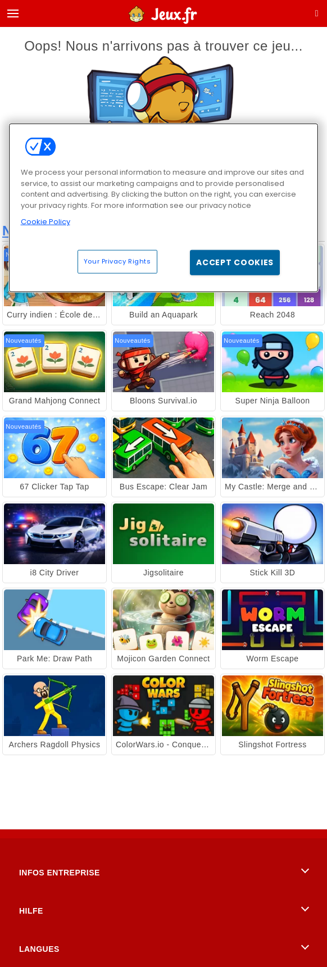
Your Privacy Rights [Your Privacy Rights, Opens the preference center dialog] (117, 260)
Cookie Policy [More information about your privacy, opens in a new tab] (45, 221)
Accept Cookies (235, 261)
